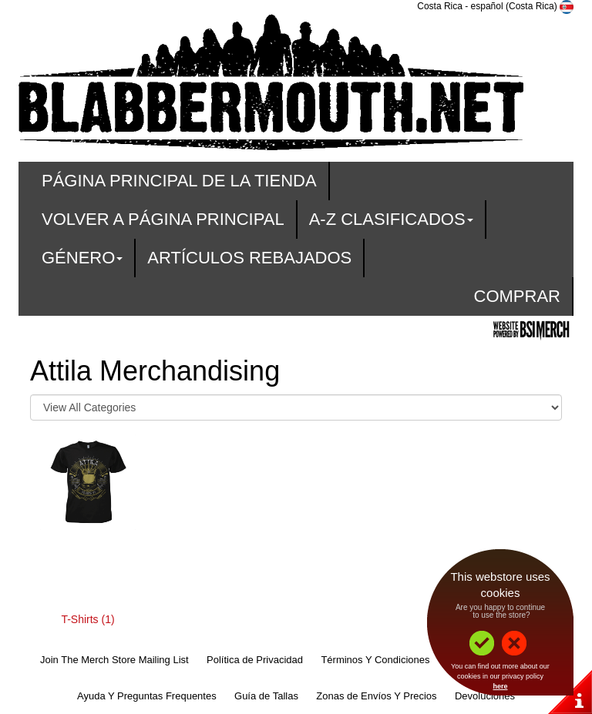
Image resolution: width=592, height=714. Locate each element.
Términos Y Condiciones (375, 659)
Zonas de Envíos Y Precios (376, 696)
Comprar (517, 296)
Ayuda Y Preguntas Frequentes (147, 696)
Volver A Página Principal (163, 219)
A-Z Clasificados (391, 219)
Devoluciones (485, 696)
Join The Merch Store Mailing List (114, 659)
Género (82, 257)
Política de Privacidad (255, 659)
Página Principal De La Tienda (179, 180)
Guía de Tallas (266, 696)
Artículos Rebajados (249, 257)
